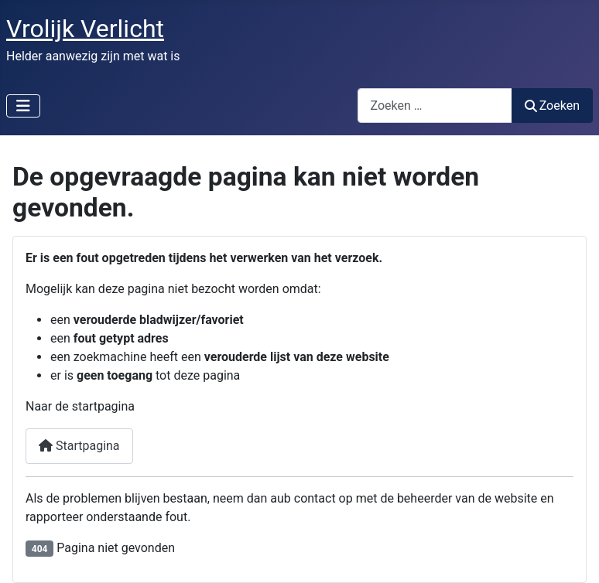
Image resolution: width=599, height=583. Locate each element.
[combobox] (435, 105)
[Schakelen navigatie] (23, 106)
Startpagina (79, 445)
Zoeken (552, 105)
